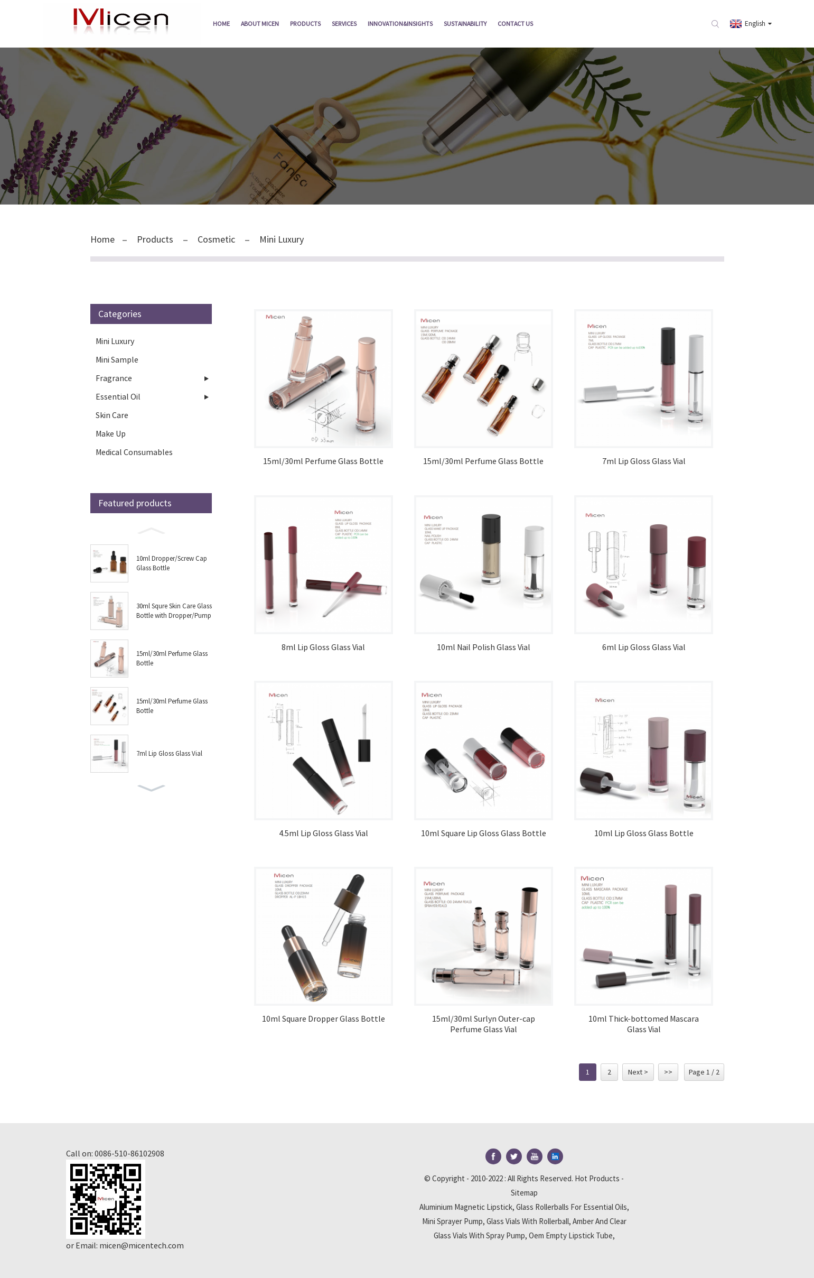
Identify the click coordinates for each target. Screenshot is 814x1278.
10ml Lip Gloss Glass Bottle (644, 833)
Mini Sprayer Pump (452, 1221)
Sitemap (524, 1193)
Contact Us (515, 23)
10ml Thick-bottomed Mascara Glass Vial (643, 1024)
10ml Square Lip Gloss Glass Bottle (483, 833)
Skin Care (112, 415)
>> (668, 1072)
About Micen (260, 23)
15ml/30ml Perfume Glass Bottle (172, 658)
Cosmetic (216, 239)
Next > (638, 1072)
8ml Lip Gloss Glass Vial (323, 647)
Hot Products (597, 1178)
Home (221, 23)
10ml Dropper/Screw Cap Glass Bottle (171, 563)
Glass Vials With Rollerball (527, 1221)
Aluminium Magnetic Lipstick (465, 1207)
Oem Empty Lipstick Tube (571, 1235)
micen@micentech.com (141, 1245)
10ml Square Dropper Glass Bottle (323, 1019)
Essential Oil (118, 396)
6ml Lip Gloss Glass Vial (644, 647)
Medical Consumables (134, 452)
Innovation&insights (400, 23)
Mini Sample (117, 359)
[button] (151, 529)
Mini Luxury (281, 239)
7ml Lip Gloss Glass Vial (169, 753)
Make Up (111, 433)
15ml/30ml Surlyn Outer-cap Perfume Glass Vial (483, 1024)
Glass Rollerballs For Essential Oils (571, 1207)
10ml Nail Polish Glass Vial (483, 647)
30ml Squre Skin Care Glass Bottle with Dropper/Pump (174, 610)
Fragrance (114, 378)
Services (344, 23)
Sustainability (465, 23)
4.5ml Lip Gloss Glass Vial (323, 833)
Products (305, 23)
